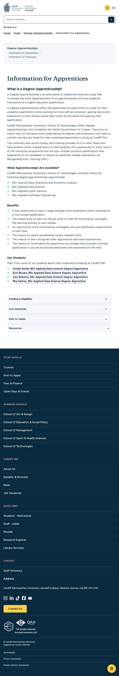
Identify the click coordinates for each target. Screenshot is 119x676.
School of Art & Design (18, 414)
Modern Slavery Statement (16, 665)
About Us (9, 469)
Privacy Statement (12, 659)
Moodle (8, 531)
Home (7, 33)
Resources (15, 328)
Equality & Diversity (16, 477)
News (7, 485)
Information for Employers (23, 57)
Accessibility (9, 652)
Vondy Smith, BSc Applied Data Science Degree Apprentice (50, 268)
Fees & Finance (13, 383)
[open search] (107, 8)
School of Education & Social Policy (26, 422)
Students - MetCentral (17, 515)
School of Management (18, 430)
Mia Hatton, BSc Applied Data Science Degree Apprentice (49, 281)
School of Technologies (18, 446)
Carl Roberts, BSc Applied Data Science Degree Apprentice (50, 277)
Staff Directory (13, 570)
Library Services (14, 547)
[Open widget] (111, 668)
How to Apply (17, 319)
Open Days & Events (16, 391)
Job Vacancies (12, 493)
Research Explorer (15, 539)
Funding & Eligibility (20, 299)
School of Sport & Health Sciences (25, 438)
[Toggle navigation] (113, 8)
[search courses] (111, 19)
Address (9, 578)
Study (17, 33)
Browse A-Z (10, 27)
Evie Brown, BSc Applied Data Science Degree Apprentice (49, 272)
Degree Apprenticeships (38, 33)
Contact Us (15, 608)
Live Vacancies (17, 309)
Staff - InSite (11, 523)
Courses (9, 367)
